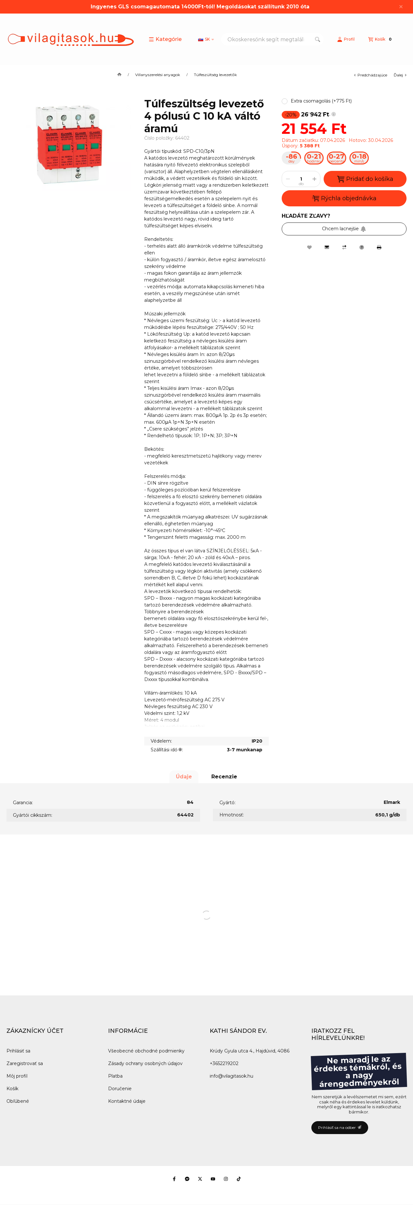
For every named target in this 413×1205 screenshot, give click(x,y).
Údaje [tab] (184, 777)
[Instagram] (225, 1178)
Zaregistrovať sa (24, 1063)
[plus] (314, 179)
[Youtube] (212, 1178)
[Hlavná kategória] (119, 75)
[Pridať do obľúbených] (309, 247)
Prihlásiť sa (18, 1051)
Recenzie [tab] (224, 777)
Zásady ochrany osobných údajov (145, 1063)
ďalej (400, 75)
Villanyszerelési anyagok (157, 75)
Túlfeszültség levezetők (215, 75)
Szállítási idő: (167, 750)
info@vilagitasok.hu (231, 1076)
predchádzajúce (370, 75)
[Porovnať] (344, 247)
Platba (115, 1076)
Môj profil (16, 1076)
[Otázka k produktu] (361, 247)
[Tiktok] (238, 1178)
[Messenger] (187, 1178)
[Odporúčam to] (326, 247)
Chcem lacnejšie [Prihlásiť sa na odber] (344, 229)
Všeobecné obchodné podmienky (146, 1051)
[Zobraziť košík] (381, 39)
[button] (165, 39)
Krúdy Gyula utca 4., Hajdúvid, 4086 (249, 1051)
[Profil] (346, 39)
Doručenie (120, 1088)
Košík (12, 1088)
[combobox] (272, 39)
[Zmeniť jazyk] (206, 39)
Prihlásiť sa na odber (339, 1127)
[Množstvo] (301, 179)
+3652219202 (224, 1063)
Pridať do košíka (365, 179)
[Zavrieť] (401, 7)
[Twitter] (200, 1178)
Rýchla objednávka (344, 198)
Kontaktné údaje (127, 1101)
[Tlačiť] (379, 247)
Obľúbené (17, 1101)
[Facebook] (174, 1178)
